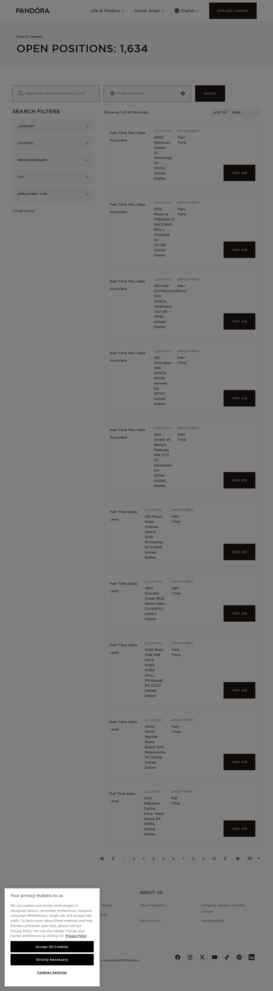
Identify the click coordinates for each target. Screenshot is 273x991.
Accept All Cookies (52, 946)
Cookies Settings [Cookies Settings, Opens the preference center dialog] (52, 972)
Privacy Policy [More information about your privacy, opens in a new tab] (76, 935)
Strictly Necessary (52, 959)
